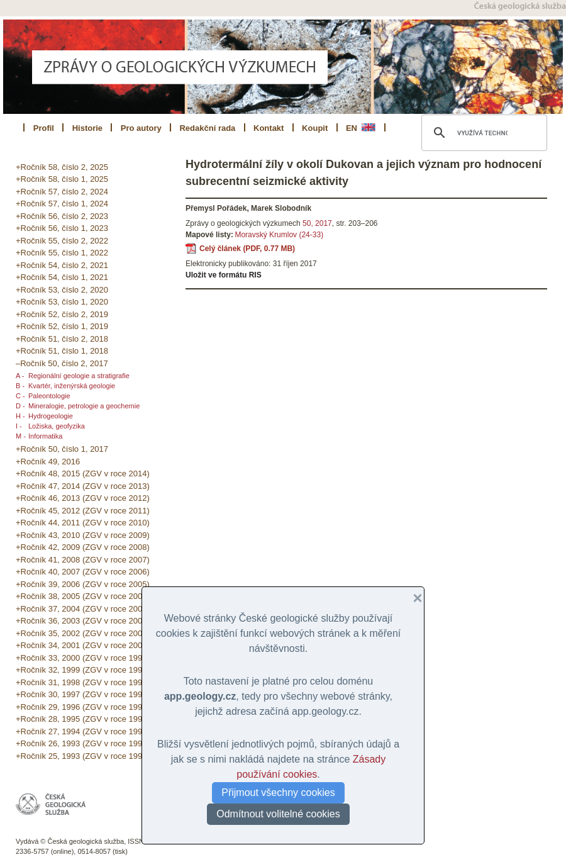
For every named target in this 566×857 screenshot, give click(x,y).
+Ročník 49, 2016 (48, 461)
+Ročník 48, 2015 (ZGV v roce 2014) (83, 473)
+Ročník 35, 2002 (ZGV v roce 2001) (83, 633)
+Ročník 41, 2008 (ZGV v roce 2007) (83, 559)
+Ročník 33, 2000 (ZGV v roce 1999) (83, 658)
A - (20, 375)
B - (20, 385)
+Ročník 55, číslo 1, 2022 (62, 252)
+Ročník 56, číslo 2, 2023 (62, 216)
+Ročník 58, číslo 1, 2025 (62, 179)
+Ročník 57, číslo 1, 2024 (62, 203)
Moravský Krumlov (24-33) (279, 234)
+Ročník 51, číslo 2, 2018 (62, 339)
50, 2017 (317, 223)
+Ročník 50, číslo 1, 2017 (62, 449)
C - (20, 396)
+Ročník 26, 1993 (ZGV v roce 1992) (83, 743)
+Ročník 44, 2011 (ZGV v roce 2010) (83, 522)
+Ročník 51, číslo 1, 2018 (62, 351)
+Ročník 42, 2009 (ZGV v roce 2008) (83, 547)
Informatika (45, 436)
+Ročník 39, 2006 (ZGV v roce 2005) (83, 584)
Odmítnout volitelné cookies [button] (278, 814)
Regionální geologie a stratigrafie (79, 375)
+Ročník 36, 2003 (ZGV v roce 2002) (83, 620)
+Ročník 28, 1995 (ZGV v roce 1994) (83, 719)
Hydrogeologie (50, 416)
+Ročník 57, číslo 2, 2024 (62, 191)
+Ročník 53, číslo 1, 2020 (62, 301)
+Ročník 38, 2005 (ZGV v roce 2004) (83, 596)
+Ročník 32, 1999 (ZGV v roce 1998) (83, 670)
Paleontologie (49, 396)
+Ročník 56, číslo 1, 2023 (62, 228)
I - (19, 426)
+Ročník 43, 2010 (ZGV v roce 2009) (83, 535)
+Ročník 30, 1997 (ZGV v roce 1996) (83, 694)
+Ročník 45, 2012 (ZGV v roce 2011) (83, 510)
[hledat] (482, 132)
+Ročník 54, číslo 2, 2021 (62, 265)
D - (20, 406)
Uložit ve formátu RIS (224, 275)
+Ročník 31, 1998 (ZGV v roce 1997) (83, 682)
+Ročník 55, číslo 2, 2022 (62, 240)
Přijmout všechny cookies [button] (278, 792)
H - (20, 416)
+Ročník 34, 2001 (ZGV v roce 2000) (83, 645)
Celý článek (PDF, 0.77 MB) (247, 248)
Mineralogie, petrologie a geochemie (84, 406)
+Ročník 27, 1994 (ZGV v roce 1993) (83, 731)
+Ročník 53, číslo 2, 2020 (62, 289)
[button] (413, 598)
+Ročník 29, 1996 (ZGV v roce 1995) (83, 707)
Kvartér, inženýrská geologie (71, 385)
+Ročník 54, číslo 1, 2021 (62, 277)
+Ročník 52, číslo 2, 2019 (62, 314)
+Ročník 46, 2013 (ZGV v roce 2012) (83, 498)
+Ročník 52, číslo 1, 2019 (62, 326)
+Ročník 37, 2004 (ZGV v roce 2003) (83, 608)
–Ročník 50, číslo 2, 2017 (62, 363)
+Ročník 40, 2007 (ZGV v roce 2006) (83, 571)
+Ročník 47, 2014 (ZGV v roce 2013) (83, 486)
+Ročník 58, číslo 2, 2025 (62, 167)
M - (21, 436)
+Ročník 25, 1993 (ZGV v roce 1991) (83, 756)
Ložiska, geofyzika (56, 426)
